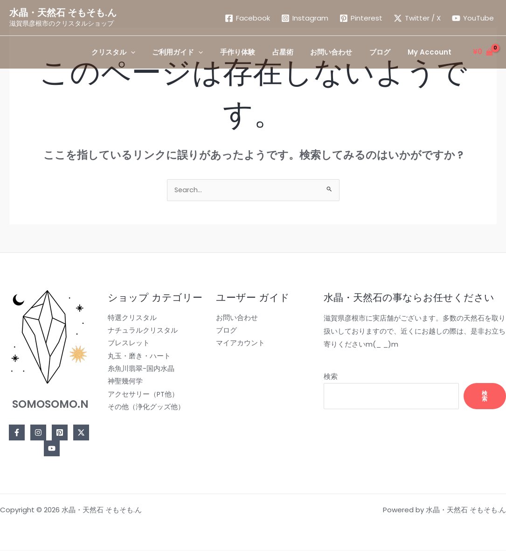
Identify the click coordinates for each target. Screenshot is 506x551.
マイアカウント (236, 345)
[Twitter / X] (417, 18)
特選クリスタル (130, 319)
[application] (150, 52)
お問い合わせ (233, 319)
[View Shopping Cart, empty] (483, 52)
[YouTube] (473, 18)
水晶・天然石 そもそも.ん (63, 12)
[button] (133, 52)
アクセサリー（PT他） (141, 397)
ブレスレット (127, 345)
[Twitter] (80, 433)
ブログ (222, 332)
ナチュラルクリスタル (141, 332)
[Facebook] (247, 18)
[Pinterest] (361, 18)
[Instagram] (304, 18)
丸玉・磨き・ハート (137, 358)
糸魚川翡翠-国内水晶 (139, 371)
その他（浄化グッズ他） (144, 410)
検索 (325, 377)
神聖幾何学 (123, 384)
